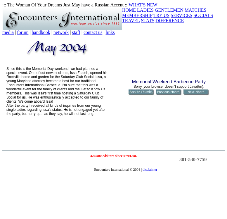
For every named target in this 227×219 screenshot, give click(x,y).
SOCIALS (203, 15)
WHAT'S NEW (143, 4)
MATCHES (196, 10)
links (110, 32)
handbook (41, 32)
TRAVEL (131, 20)
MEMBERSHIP (137, 15)
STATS (147, 20)
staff (76, 32)
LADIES (145, 10)
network (61, 32)
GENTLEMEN (169, 10)
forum (22, 32)
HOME (129, 10)
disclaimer (150, 170)
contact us (93, 32)
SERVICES (181, 15)
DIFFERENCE (169, 20)
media (8, 32)
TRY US (161, 15)
